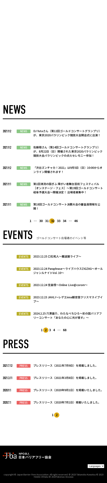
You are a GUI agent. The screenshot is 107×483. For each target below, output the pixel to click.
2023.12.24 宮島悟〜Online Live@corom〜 (60, 285)
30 (41, 220)
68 (64, 330)
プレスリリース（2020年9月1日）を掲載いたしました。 (68, 390)
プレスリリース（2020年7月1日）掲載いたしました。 (67, 402)
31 (47, 220)
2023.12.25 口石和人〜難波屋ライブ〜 (57, 256)
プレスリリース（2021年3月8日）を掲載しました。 (65, 378)
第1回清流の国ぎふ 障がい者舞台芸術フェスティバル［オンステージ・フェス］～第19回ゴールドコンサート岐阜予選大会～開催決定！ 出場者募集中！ (68, 188)
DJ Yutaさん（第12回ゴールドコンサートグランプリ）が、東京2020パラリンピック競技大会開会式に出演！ (67, 133)
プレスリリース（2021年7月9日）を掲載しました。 (65, 365)
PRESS (24, 365)
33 (58, 220)
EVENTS (23, 256)
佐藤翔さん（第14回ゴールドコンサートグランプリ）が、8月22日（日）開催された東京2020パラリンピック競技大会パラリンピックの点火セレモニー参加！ (67, 151)
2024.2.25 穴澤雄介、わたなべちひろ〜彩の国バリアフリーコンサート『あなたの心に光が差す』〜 (67, 315)
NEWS (23, 131)
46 (76, 220)
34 (64, 220)
